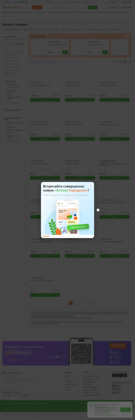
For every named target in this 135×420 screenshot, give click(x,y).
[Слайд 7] (89, 236)
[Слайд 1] (46, 236)
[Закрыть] (91, 185)
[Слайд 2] (53, 236)
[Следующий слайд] (98, 210)
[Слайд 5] (74, 236)
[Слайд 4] (67, 236)
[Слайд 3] (60, 236)
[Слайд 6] (82, 236)
